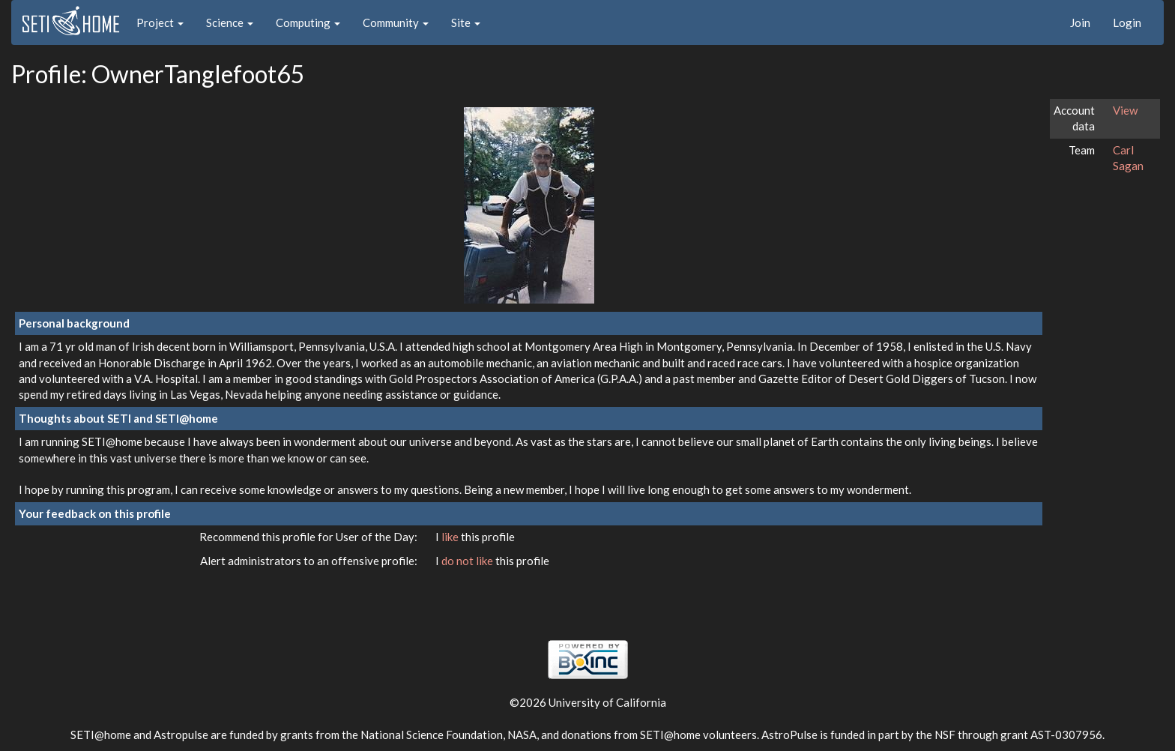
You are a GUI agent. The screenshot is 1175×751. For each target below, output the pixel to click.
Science (229, 22)
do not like (468, 560)
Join (1080, 22)
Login (1127, 22)
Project (160, 22)
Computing (308, 22)
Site (465, 22)
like (451, 536)
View (1125, 110)
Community (396, 22)
